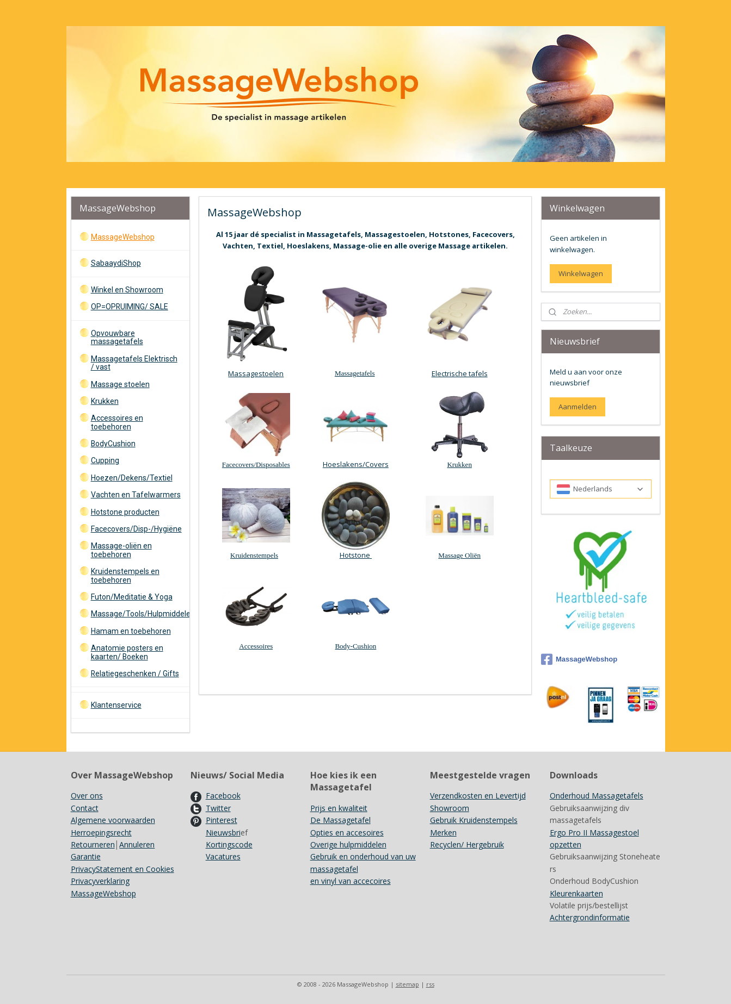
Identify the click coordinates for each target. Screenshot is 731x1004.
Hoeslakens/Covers (356, 464)
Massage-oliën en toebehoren (121, 549)
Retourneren (93, 844)
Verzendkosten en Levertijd (478, 795)
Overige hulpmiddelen (348, 844)
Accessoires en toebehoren (117, 422)
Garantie (86, 856)
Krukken (459, 464)
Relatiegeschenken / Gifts (135, 673)
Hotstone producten (125, 512)
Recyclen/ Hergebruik (467, 844)
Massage (452, 555)
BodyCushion (113, 443)
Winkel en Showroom (127, 289)
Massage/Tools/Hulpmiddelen (140, 613)
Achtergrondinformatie (590, 917)
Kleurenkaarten (576, 893)
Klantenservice (116, 705)
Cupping (105, 460)
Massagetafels (355, 373)
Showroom (449, 808)
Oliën (473, 555)
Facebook (223, 795)
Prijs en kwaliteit (338, 808)
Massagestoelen (256, 373)
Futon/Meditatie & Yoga (132, 597)
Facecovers (238, 464)
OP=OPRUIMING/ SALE (129, 306)
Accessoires (256, 646)
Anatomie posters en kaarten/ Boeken (127, 652)
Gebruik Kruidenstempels (474, 820)
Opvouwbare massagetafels (117, 337)
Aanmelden (577, 406)
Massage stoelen (120, 384)
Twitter (218, 808)
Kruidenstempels (254, 555)
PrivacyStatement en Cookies (122, 869)
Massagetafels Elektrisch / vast (134, 362)
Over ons (87, 795)
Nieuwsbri (223, 832)
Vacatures (223, 856)
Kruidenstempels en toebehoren (125, 575)
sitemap (407, 984)
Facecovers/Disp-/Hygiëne (136, 529)
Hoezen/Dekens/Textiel (132, 477)
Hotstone (356, 555)
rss (430, 984)
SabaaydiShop (116, 263)
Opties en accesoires (347, 832)
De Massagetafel (340, 820)
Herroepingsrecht (101, 832)
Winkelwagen (580, 273)
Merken (443, 832)
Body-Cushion (356, 646)
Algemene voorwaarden (113, 820)
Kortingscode (229, 844)
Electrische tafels (460, 373)
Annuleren (137, 844)
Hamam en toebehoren (131, 631)
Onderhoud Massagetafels (596, 795)
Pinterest (221, 820)
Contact (85, 808)
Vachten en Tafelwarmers (136, 494)
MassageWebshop (123, 237)
